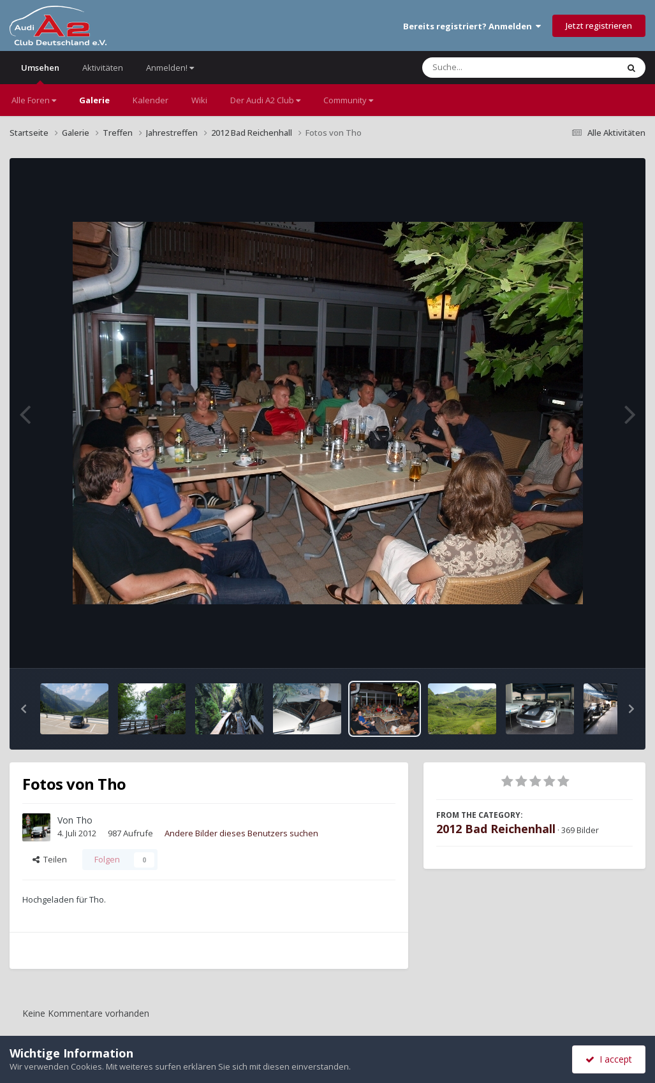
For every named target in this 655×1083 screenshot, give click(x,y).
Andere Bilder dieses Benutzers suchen (241, 833)
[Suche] (494, 67)
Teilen (50, 859)
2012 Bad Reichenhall (496, 828)
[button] (24, 709)
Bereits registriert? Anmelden (472, 26)
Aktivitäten (102, 67)
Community (348, 100)
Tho (84, 820)
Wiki (199, 100)
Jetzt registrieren (599, 25)
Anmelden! (170, 67)
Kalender (150, 100)
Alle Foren (33, 100)
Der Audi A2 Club (265, 100)
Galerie (94, 100)
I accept (608, 1059)
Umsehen (40, 73)
